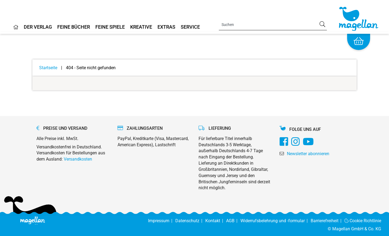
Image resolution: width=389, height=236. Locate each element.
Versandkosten (78, 159)
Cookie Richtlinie (362, 220)
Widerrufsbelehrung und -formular (275, 220)
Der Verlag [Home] (38, 27)
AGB (233, 220)
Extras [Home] (166, 27)
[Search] (273, 24)
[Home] (16, 29)
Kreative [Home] (141, 27)
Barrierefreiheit (327, 220)
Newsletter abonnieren (308, 153)
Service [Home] (190, 27)
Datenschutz (190, 220)
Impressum (161, 220)
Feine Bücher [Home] (73, 27)
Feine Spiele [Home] (110, 27)
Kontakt (215, 220)
